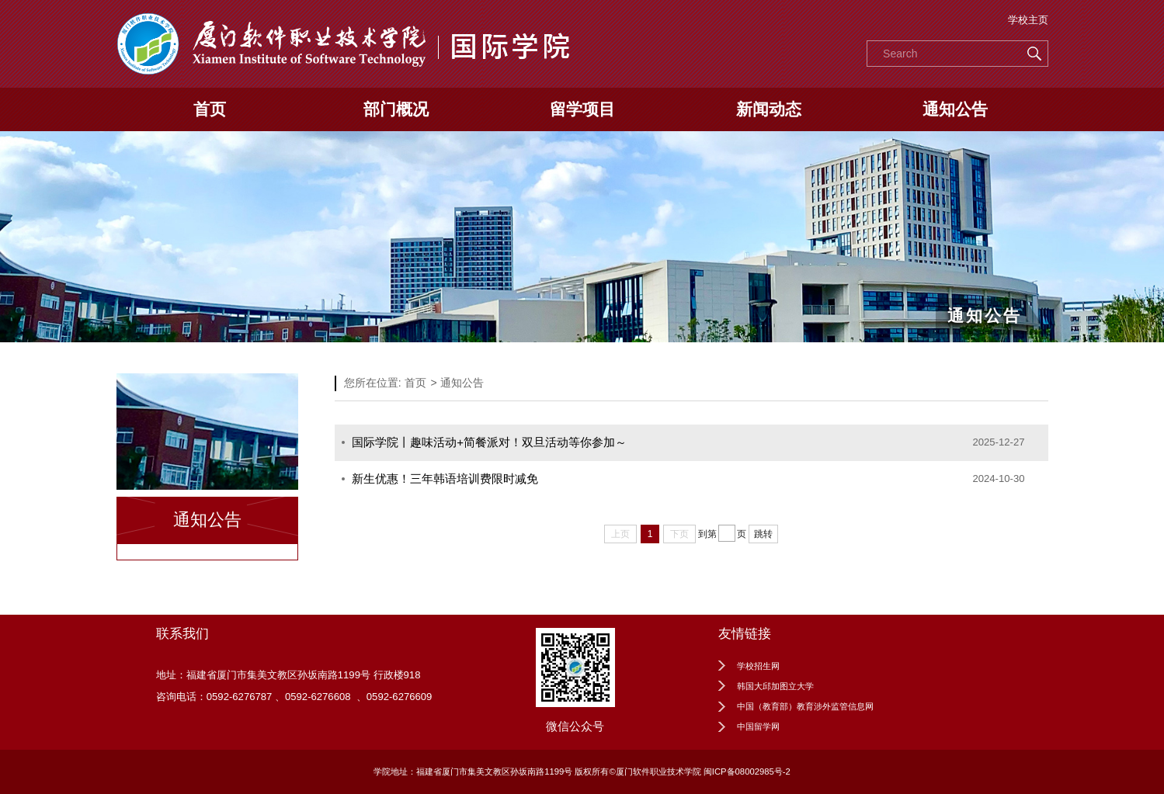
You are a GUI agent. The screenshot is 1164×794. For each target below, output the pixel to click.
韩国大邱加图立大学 (775, 686)
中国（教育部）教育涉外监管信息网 (805, 706)
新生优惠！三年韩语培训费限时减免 (445, 478)
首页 (209, 109)
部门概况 (396, 109)
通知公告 (955, 109)
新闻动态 (768, 109)
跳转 (763, 534)
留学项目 (582, 109)
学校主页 (1028, 20)
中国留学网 (758, 726)
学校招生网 (758, 666)
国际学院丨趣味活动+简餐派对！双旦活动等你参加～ (489, 442)
